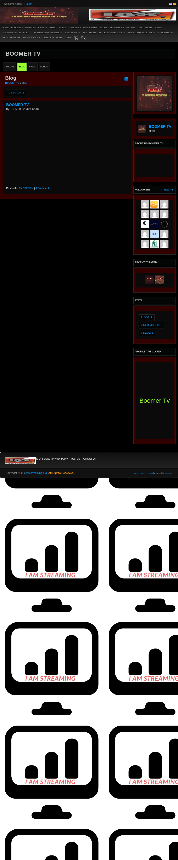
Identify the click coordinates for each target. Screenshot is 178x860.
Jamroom (168, 473)
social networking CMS (143, 473)
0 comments (42, 188)
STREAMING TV (166, 32)
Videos (63, 27)
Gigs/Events (90, 27)
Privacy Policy (60, 458)
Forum (158, 27)
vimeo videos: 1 (151, 325)
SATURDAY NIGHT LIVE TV (112, 32)
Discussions (145, 27)
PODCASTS (17, 27)
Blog (24, 83)
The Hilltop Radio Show (141, 32)
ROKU (26, 32)
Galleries (75, 27)
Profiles (30, 27)
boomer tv (154, 400)
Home (5, 27)
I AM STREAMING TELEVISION (47, 32)
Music (52, 27)
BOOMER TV (12, 83)
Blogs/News (117, 27)
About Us (75, 458)
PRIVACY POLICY (31, 37)
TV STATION (26, 188)
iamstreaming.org (36, 472)
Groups (130, 27)
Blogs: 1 (146, 317)
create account (52, 37)
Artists (42, 27)
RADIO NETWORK (11, 37)
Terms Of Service (40, 458)
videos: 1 (147, 332)
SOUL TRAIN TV (72, 32)
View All (168, 189)
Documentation (11, 32)
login (68, 37)
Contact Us (89, 458)
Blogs (103, 27)
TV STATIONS (89, 32)
